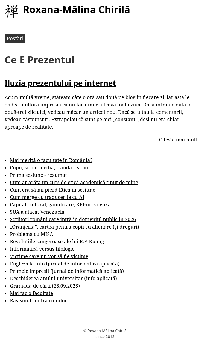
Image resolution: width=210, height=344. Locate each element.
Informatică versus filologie (42, 248)
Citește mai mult (178, 139)
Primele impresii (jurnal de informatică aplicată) (67, 271)
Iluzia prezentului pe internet (60, 83)
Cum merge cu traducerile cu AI (47, 197)
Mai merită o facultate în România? (51, 160)
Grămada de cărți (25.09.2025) (45, 285)
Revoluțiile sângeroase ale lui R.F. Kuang (57, 241)
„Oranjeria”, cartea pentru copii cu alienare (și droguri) (74, 226)
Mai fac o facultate (31, 293)
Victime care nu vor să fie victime (49, 256)
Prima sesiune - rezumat (38, 175)
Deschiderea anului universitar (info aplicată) (63, 278)
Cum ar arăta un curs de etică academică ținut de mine (74, 182)
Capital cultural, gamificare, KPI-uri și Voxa (60, 204)
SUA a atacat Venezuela (37, 212)
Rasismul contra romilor (38, 300)
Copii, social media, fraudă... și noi (49, 167)
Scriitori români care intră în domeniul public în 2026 (73, 219)
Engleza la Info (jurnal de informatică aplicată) (64, 263)
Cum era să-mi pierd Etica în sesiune (52, 189)
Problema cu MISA (31, 234)
